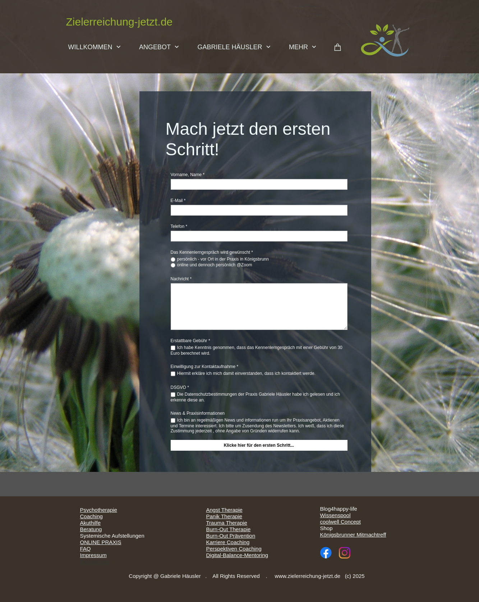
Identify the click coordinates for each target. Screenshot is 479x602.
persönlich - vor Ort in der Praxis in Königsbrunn (223, 259)
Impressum (93, 555)
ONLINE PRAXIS (100, 542)
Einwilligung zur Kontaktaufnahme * (205, 366)
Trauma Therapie (226, 523)
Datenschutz (95, 562)
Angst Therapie (224, 510)
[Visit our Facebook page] (326, 553)
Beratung (91, 529)
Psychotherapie (98, 510)
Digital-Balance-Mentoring (237, 555)
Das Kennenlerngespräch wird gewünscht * (212, 252)
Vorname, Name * (188, 174)
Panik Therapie (224, 516)
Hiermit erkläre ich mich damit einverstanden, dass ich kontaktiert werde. (246, 373)
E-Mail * (178, 200)
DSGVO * (180, 387)
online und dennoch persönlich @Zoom (214, 264)
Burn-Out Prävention (230, 536)
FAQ (85, 549)
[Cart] (337, 48)
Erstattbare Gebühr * (190, 340)
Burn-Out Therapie (228, 529)
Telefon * (179, 226)
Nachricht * (181, 278)
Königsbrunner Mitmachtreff (353, 535)
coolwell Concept (340, 522)
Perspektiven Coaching (234, 549)
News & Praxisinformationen (198, 413)
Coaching (91, 516)
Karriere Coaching (228, 542)
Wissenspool (335, 515)
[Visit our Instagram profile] (344, 553)
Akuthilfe (90, 523)
